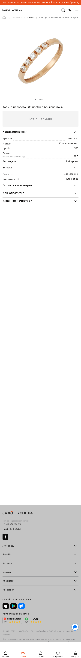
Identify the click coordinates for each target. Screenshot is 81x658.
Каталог (17, 18)
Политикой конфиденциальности (57, 639)
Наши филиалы (12, 529)
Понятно (40, 650)
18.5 (76, 156)
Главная (5, 18)
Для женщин (71, 174)
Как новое (72, 179)
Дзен (5, 537)
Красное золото (68, 143)
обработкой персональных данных (25, 642)
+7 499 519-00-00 (12, 524)
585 (76, 148)
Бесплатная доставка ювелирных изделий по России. (34, 2)
